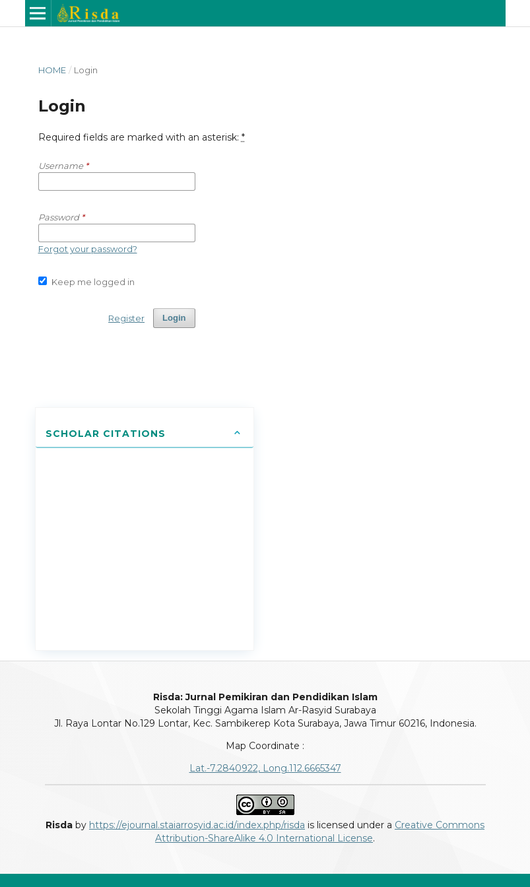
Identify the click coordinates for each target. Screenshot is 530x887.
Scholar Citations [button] (106, 434)
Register (126, 318)
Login (173, 318)
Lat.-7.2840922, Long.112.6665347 (265, 768)
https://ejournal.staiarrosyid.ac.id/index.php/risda (197, 825)
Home (52, 70)
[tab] (144, 434)
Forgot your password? (87, 249)
